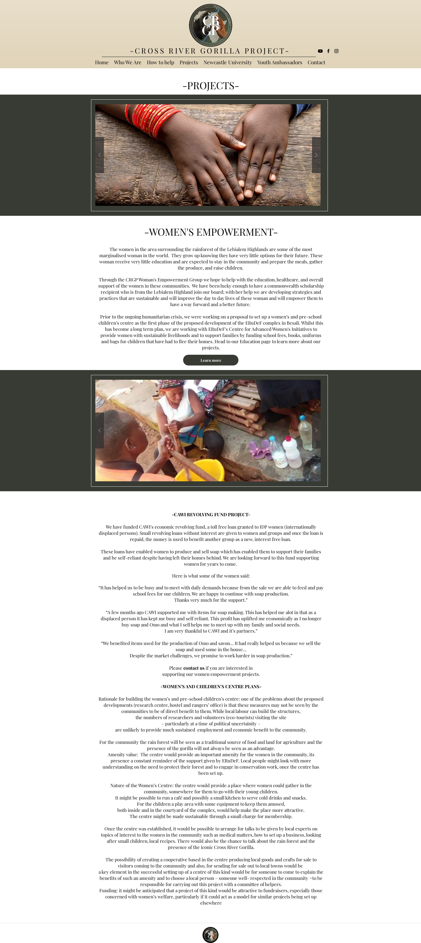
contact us (194, 668)
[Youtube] (320, 51)
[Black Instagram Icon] (336, 51)
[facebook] (328, 51)
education (265, 279)
